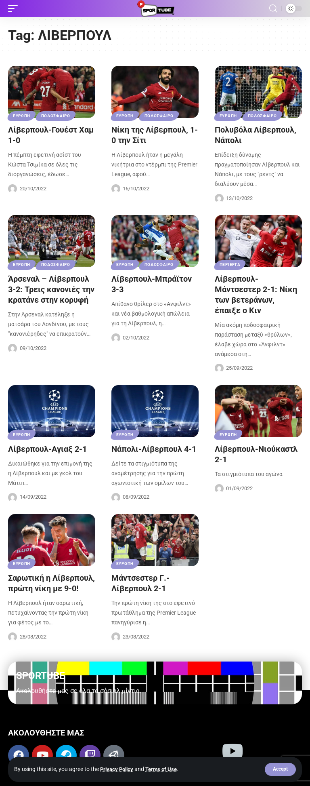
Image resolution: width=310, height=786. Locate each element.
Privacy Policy (118, 769)
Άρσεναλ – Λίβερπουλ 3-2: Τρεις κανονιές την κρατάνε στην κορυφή (51, 289)
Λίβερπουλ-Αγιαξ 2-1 (47, 449)
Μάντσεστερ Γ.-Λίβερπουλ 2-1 (140, 583)
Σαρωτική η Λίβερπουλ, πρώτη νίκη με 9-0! (51, 583)
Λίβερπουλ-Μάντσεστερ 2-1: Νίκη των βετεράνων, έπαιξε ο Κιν (256, 294)
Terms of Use (165, 769)
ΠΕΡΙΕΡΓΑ (230, 264)
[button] (280, 769)
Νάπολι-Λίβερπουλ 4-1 (153, 449)
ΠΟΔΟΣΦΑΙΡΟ (55, 115)
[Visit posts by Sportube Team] (12, 188)
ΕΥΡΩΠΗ (21, 115)
